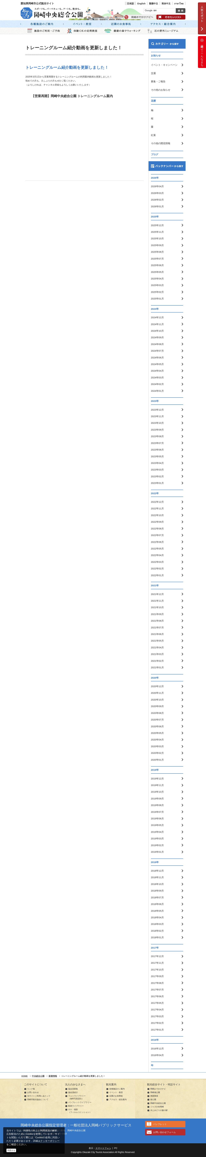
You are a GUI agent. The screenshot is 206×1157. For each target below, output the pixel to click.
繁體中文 (153, 3)
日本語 (130, 3)
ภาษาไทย (178, 3)
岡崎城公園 (155, 1092)
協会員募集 (73, 1089)
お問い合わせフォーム (164, 1132)
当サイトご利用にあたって (38, 1096)
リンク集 (31, 1089)
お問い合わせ (33, 1092)
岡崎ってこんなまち (202, 52)
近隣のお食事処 (116, 1096)
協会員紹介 (73, 1092)
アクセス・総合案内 (118, 1099)
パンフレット (160, 1124)
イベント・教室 (116, 1092)
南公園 (153, 1099)
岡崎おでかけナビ (158, 1089)
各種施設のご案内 (117, 1089)
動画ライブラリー (76, 1106)
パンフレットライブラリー (79, 1102)
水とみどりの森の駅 (159, 1110)
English (141, 3)
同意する (11, 1150)
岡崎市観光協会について (37, 1099)
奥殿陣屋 (154, 1096)
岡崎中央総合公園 (158, 1103)
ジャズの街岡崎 (157, 1107)
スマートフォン (103, 1148)
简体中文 (166, 3)
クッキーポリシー (50, 1140)
